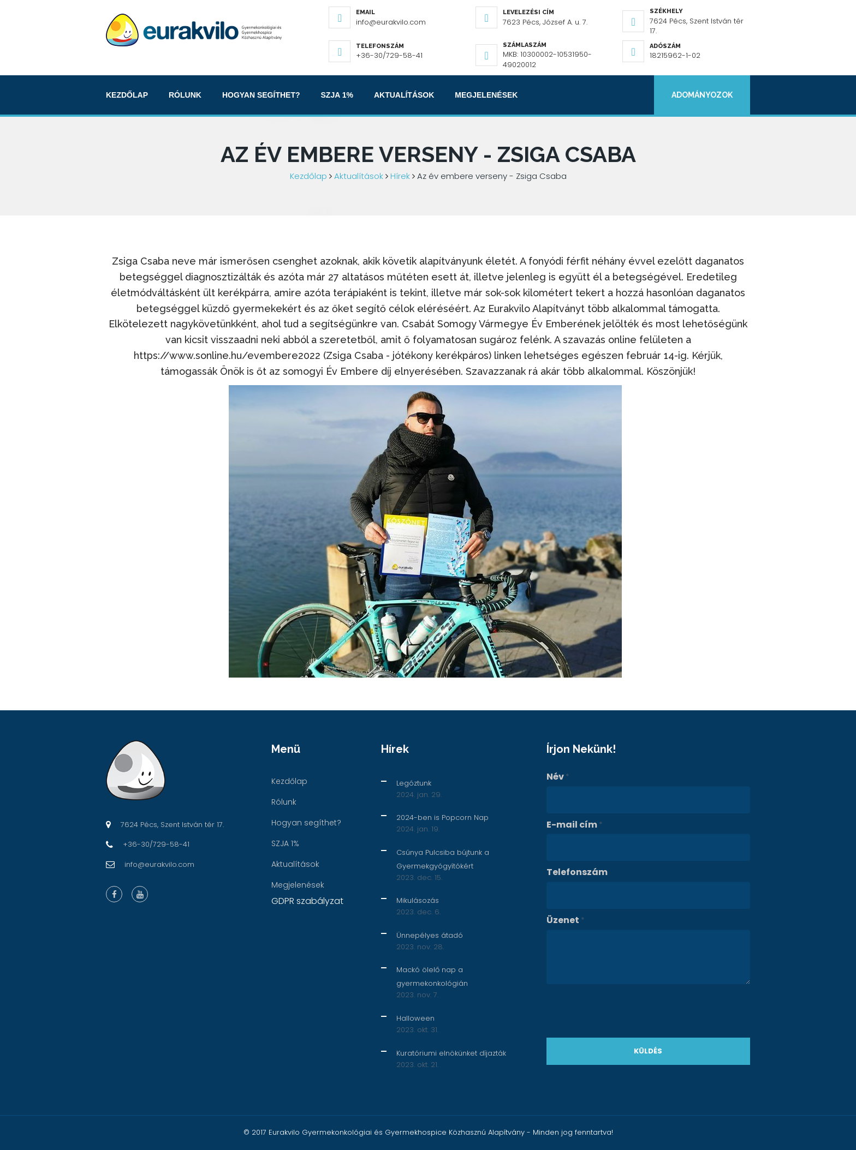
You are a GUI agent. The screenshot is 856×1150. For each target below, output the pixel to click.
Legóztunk (413, 783)
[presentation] (629, 1011)
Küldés (648, 1051)
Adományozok (702, 95)
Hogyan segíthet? (261, 95)
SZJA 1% (337, 95)
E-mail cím (574, 825)
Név (557, 777)
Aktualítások (404, 95)
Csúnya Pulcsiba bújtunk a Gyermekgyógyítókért (442, 859)
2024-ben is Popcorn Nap (442, 817)
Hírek (400, 176)
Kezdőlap (127, 95)
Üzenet (565, 920)
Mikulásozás (417, 900)
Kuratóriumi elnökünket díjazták (451, 1053)
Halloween (415, 1018)
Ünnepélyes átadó (429, 935)
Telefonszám (577, 872)
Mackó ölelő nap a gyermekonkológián (432, 977)
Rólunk (185, 95)
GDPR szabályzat (307, 901)
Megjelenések (486, 95)
